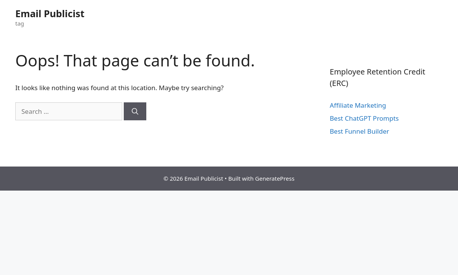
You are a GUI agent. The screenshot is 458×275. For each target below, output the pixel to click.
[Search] (135, 111)
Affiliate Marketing (358, 105)
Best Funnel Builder (359, 131)
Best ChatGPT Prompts (364, 118)
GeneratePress (275, 178)
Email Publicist (49, 13)
